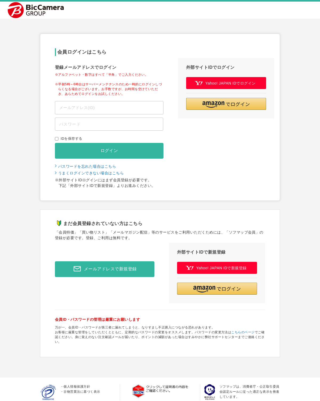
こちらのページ (242, 332)
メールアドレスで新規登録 (104, 269)
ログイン (109, 150)
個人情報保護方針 (76, 386)
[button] (226, 104)
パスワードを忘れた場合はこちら (87, 166)
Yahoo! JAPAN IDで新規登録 (216, 267)
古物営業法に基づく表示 (81, 392)
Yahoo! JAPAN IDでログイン (225, 83)
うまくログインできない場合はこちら (91, 173)
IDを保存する (71, 139)
